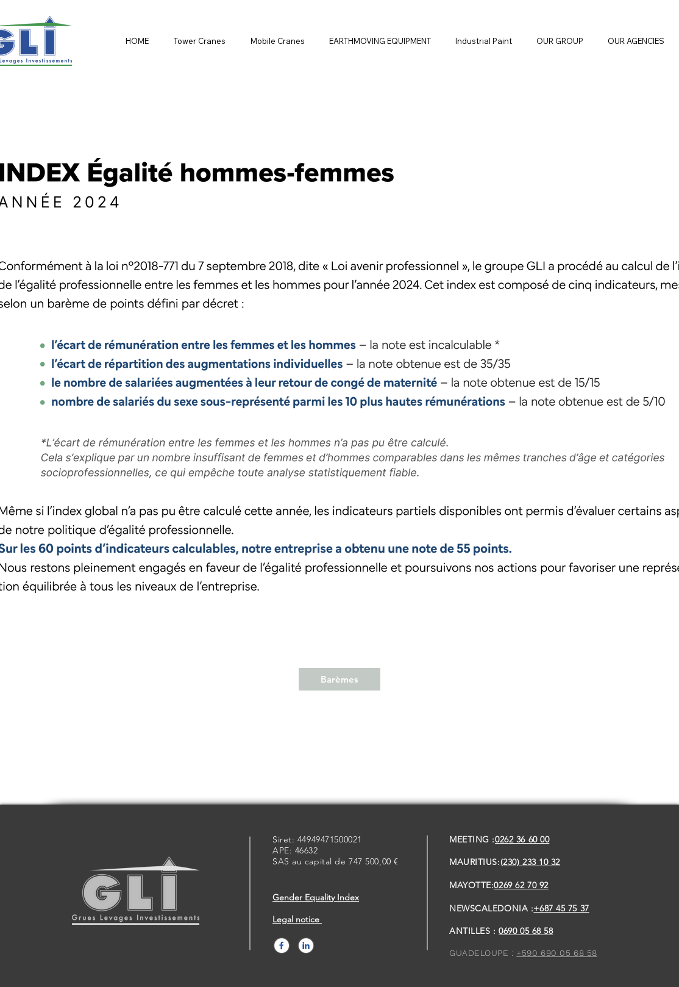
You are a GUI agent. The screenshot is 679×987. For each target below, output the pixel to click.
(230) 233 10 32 (530, 861)
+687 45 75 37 (561, 908)
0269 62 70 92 (521, 885)
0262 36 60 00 (522, 839)
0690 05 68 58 (526, 930)
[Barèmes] (339, 679)
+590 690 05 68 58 (556, 953)
